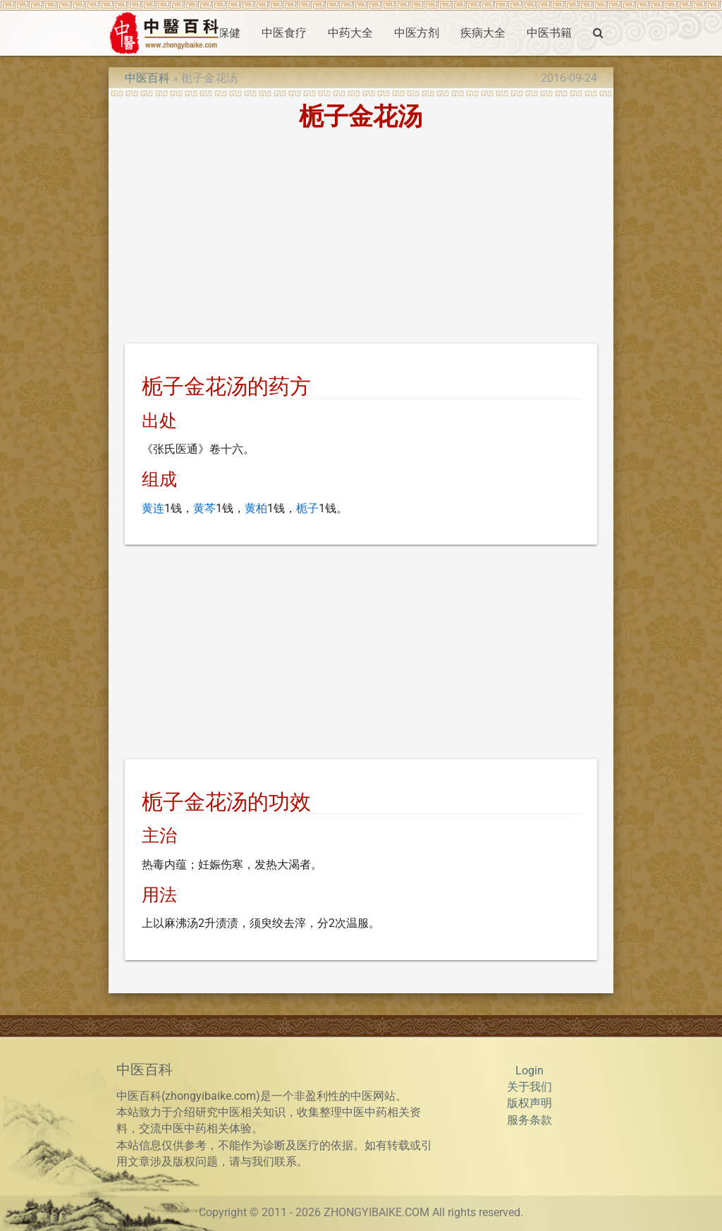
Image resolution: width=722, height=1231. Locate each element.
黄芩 (204, 508)
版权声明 (529, 1103)
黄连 (153, 508)
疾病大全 (483, 33)
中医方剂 (416, 33)
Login (529, 1071)
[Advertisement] (361, 239)
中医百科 (147, 78)
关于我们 (529, 1087)
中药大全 (350, 33)
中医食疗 (284, 33)
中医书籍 (549, 33)
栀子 (307, 508)
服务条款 (529, 1120)
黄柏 (256, 508)
